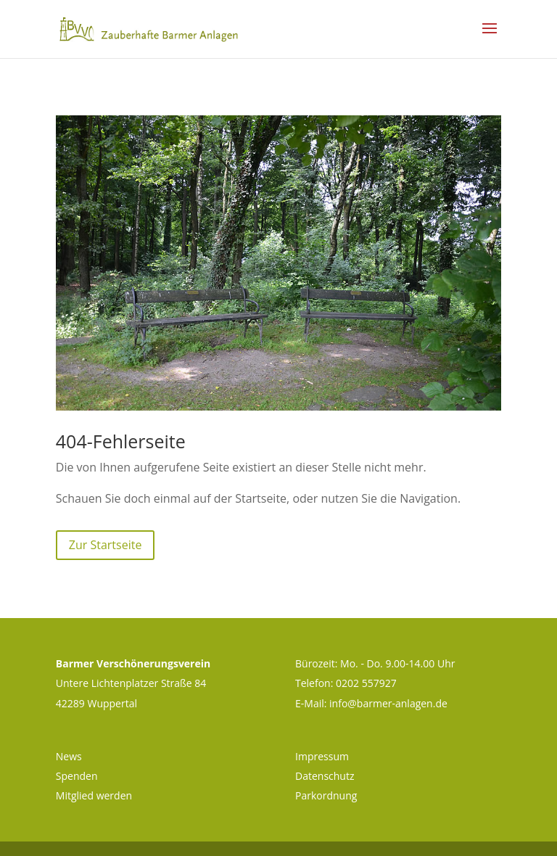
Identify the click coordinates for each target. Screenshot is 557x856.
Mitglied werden (94, 795)
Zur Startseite (105, 545)
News (69, 756)
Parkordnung (326, 795)
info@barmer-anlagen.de (388, 703)
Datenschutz (324, 776)
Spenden (77, 776)
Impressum (322, 756)
